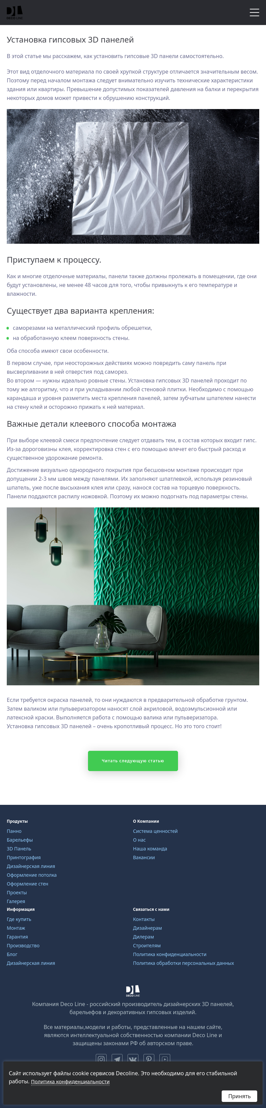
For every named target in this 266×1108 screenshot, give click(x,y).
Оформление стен (27, 883)
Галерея (16, 901)
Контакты (144, 919)
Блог (12, 954)
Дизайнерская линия (31, 866)
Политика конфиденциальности (169, 954)
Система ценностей (155, 831)
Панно (14, 831)
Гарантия (17, 936)
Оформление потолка (32, 875)
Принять (239, 1096)
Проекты (17, 892)
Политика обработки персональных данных (183, 963)
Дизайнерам (147, 928)
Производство (23, 945)
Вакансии (144, 857)
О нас (139, 840)
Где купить (19, 919)
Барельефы (20, 840)
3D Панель (19, 848)
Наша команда (150, 848)
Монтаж (16, 928)
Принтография (24, 857)
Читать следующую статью (133, 761)
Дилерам (143, 936)
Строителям (147, 945)
